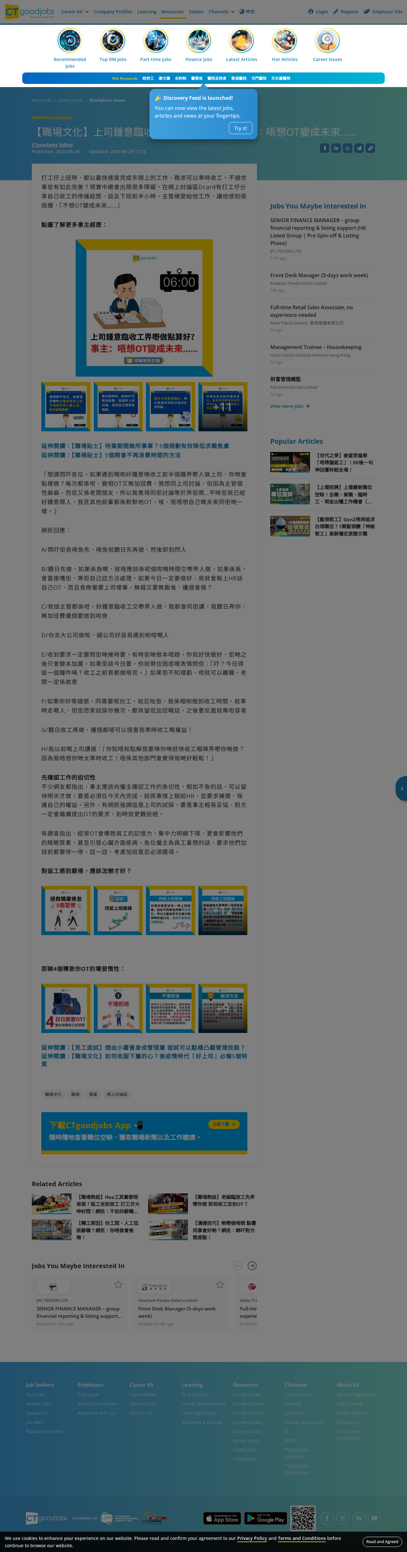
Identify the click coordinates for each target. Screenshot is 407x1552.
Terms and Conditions (302, 1538)
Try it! (240, 128)
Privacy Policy (252, 1538)
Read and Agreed (382, 1541)
